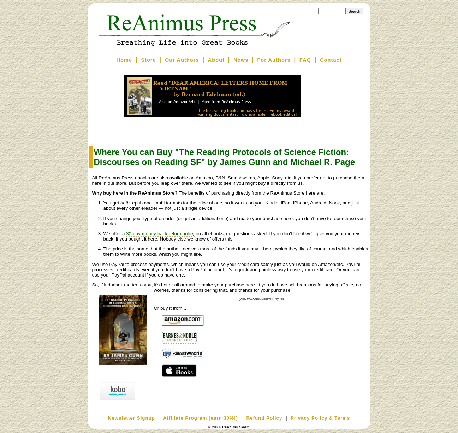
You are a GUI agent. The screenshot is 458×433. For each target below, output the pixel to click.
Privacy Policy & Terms (320, 418)
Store (148, 60)
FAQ (305, 60)
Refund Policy (264, 418)
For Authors (273, 60)
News (240, 60)
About (216, 60)
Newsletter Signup (131, 418)
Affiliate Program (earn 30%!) (200, 418)
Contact (331, 60)
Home (124, 60)
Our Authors (182, 60)
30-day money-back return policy (160, 233)
